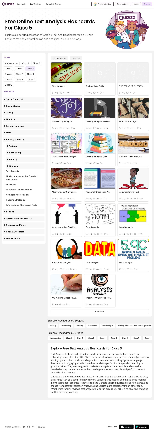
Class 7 (19, 74)
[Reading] (79, 326)
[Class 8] (147, 338)
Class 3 (8, 68)
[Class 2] (80, 338)
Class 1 (25, 63)
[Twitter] (24, 427)
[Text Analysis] (59, 58)
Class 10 (20, 79)
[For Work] (21, 4)
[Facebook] (28, 427)
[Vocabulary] (66, 326)
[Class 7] (136, 338)
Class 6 (8, 74)
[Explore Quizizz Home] (8, 4)
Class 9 (8, 79)
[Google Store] (142, 427)
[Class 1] (69, 338)
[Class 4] (102, 338)
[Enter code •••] (123, 4)
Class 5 (30, 68)
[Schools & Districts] (53, 4)
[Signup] (147, 4)
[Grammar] (92, 326)
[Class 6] (125, 338)
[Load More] (100, 311)
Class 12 (8, 85)
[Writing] (53, 326)
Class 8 (30, 74)
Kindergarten (11, 63)
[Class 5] (76, 58)
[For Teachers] (35, 4)
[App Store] (126, 427)
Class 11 (31, 79)
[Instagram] (33, 427)
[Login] (136, 4)
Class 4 (19, 68)
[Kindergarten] (55, 338)
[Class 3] (91, 338)
